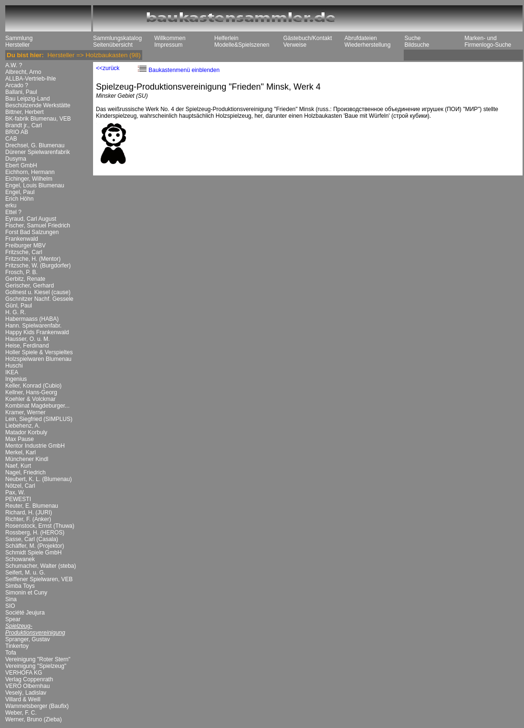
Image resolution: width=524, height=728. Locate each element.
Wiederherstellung (368, 44)
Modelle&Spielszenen (241, 44)
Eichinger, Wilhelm (28, 178)
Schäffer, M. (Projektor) (34, 546)
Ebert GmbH (21, 165)
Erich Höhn (19, 198)
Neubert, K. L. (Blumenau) (38, 479)
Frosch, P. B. (21, 272)
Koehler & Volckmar (30, 399)
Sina (11, 599)
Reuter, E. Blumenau (31, 505)
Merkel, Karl (20, 452)
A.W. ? (13, 65)
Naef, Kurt (18, 465)
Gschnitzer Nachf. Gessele (39, 299)
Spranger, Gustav (27, 639)
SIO (10, 606)
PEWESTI (18, 499)
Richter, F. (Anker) (28, 519)
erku (10, 205)
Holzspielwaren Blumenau (38, 359)
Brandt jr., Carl (23, 125)
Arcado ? (16, 85)
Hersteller (17, 44)
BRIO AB (16, 132)
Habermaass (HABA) (32, 319)
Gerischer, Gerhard (29, 285)
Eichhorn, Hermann (29, 172)
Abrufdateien (361, 38)
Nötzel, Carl (20, 485)
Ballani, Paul (21, 92)
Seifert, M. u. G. (25, 572)
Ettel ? (13, 212)
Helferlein (226, 38)
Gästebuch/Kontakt (307, 38)
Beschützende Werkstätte (38, 105)
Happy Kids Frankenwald (37, 332)
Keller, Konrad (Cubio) (33, 385)
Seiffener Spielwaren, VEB (39, 579)
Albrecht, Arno (23, 72)
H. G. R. (15, 312)
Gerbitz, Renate (25, 279)
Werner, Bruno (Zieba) (33, 719)
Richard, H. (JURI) (28, 512)
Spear (13, 619)
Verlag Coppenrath (29, 679)
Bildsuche (416, 44)
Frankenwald (21, 239)
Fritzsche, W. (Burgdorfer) (38, 265)
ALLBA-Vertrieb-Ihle (30, 78)
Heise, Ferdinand (27, 345)
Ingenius (16, 379)
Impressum (168, 44)
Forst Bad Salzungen (32, 232)
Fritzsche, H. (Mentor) (33, 259)
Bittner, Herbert (24, 112)
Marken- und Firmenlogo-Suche (487, 41)
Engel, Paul (19, 192)
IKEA (11, 372)
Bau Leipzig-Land (27, 98)
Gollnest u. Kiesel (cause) (38, 292)
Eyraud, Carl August (30, 218)
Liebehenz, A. (22, 425)
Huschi (14, 365)
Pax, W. (15, 492)
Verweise (294, 44)
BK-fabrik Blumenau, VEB (38, 118)
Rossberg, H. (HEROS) (34, 532)
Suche (412, 38)
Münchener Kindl (26, 459)
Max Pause (19, 439)
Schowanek (20, 559)
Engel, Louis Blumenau (34, 185)
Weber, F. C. (21, 712)
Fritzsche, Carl (23, 252)
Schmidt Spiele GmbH (33, 552)
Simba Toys (20, 586)
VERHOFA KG (23, 672)
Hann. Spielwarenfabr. (33, 325)
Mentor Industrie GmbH (35, 445)
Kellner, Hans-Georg (31, 392)
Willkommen (169, 38)
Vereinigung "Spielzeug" (35, 666)
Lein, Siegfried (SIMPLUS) (39, 419)
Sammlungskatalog (117, 38)
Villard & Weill (23, 699)
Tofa (10, 652)
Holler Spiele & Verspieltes (39, 352)
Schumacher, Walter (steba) (40, 566)
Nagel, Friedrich (25, 472)
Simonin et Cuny (26, 592)
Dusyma (15, 158)
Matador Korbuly (26, 432)
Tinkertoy (17, 646)
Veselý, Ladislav (25, 692)
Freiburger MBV (25, 245)
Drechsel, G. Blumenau (34, 145)
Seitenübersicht (113, 44)
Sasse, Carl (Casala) (31, 539)
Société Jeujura (25, 612)
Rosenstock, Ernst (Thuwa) (39, 526)
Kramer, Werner (25, 412)
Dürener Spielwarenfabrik (37, 152)
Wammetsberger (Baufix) (37, 706)
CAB (11, 138)
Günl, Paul (18, 305)
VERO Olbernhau (27, 686)
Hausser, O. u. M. (27, 339)
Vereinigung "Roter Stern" (38, 659)
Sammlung (18, 38)
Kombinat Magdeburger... (37, 405)
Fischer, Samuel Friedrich (37, 225)
